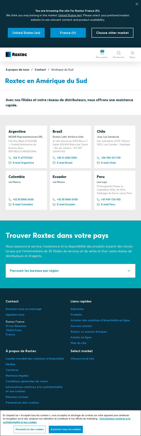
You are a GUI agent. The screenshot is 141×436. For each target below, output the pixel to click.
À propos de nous (17, 69)
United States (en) (70, 15)
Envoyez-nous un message (24, 309)
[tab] (70, 271)
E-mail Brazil (62, 163)
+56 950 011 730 (109, 158)
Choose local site (82, 358)
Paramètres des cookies (22, 402)
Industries (77, 309)
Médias (10, 364)
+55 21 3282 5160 (65, 158)
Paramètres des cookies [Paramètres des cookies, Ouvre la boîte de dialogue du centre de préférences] (30, 430)
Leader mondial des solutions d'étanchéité (35, 358)
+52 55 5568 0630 (21, 200)
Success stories (81, 326)
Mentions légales (17, 375)
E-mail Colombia (21, 204)
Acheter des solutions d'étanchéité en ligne (100, 320)
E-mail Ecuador (64, 204)
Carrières (12, 370)
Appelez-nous (15, 314)
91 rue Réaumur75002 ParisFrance (16, 330)
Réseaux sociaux (17, 397)
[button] (102, 54)
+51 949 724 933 (108, 200)
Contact (40, 69)
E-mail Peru (106, 204)
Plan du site (78, 343)
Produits (76, 314)
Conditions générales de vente (27, 381)
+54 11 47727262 (20, 158)
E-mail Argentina (21, 163)
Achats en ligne (81, 337)
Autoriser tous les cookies (66, 430)
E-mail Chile (106, 163)
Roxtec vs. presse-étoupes (89, 331)
